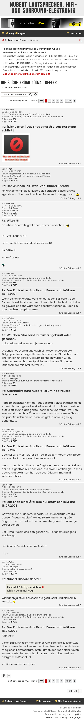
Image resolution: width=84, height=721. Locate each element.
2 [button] (49, 100)
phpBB (47, 711)
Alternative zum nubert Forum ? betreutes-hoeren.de (36, 381)
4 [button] (57, 100)
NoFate (10, 110)
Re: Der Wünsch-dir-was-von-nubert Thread (35, 186)
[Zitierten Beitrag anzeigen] (43, 587)
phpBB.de (77, 714)
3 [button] (53, 100)
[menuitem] (10, 33)
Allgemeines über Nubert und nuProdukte (29, 174)
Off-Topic (13, 208)
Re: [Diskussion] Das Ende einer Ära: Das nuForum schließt (39, 128)
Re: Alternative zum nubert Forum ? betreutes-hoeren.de (37, 392)
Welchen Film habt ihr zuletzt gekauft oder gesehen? (36, 325)
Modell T (16, 587)
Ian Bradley (76, 707)
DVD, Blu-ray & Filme (19, 323)
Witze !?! (14, 210)
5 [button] (61, 100)
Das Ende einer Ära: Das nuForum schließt (26, 73)
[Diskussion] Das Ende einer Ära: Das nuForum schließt (37, 117)
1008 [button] (68, 100)
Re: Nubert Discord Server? (21, 579)
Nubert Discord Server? (21, 569)
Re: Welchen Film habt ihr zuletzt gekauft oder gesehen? (36, 337)
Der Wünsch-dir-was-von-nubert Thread (30, 176)
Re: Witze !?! (10, 221)
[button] (41, 101)
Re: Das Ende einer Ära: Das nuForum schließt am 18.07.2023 (38, 292)
